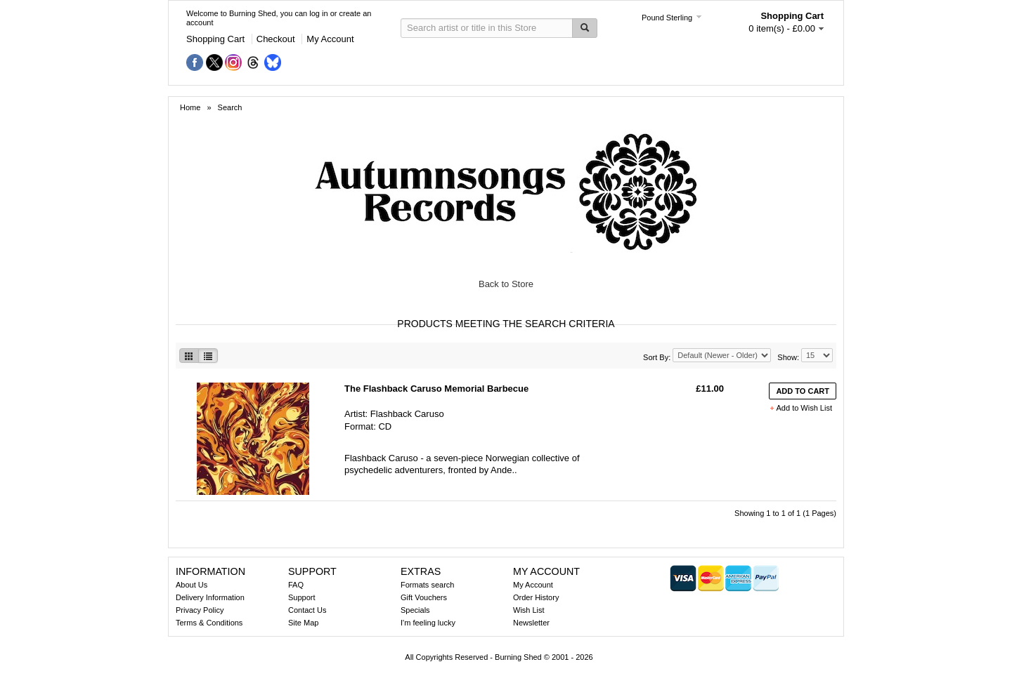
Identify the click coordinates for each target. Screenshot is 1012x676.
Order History (536, 597)
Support (302, 597)
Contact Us (307, 610)
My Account (329, 39)
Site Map (303, 622)
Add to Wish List (804, 408)
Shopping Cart (215, 39)
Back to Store (506, 284)
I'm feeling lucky (428, 622)
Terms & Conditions (209, 622)
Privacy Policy (199, 610)
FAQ (296, 585)
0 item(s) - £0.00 (781, 28)
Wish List (529, 610)
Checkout (276, 39)
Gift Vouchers (424, 597)
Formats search (427, 585)
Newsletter (531, 622)
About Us (191, 585)
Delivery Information (210, 597)
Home (191, 107)
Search (230, 107)
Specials (415, 610)
